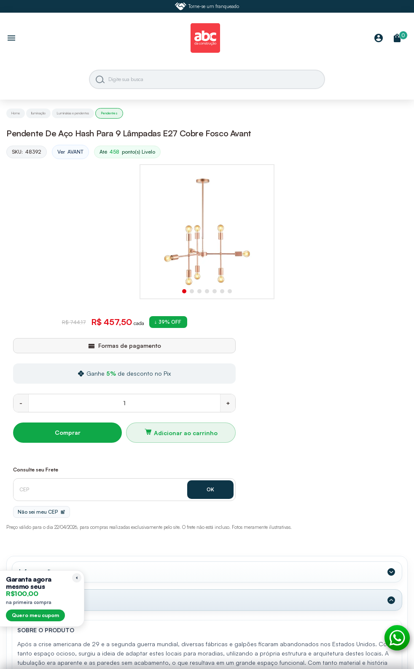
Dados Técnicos (44, 600)
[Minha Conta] (379, 38)
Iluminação (38, 113)
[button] (184, 291)
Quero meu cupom (35, 615)
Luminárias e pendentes (73, 113)
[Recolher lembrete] (76, 577)
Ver (70, 152)
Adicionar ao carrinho (186, 432)
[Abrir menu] (11, 39)
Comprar (68, 432)
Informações (38, 572)
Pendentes (109, 113)
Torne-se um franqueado (207, 6)
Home (15, 113)
